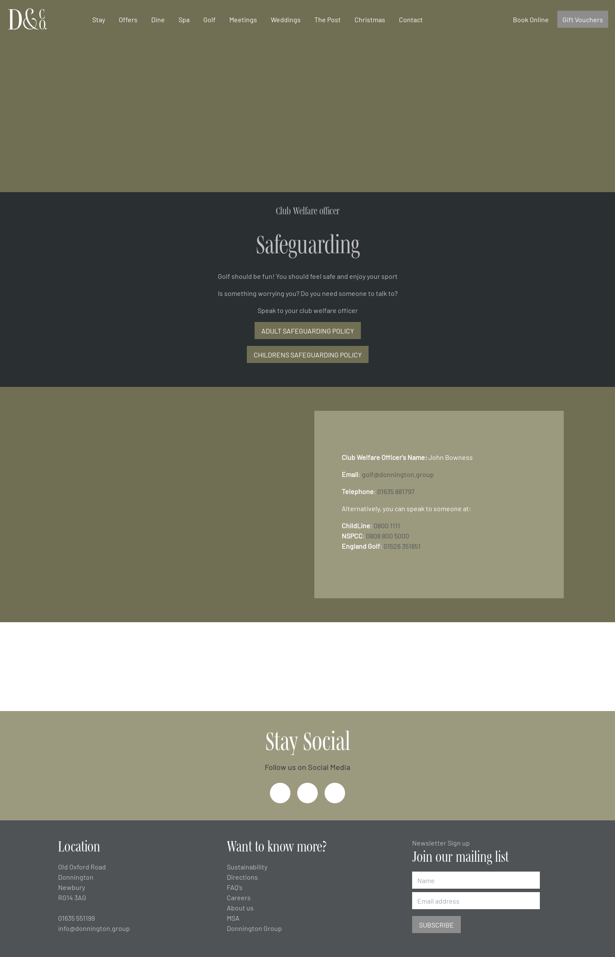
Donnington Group (254, 928)
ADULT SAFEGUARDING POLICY (307, 330)
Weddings (286, 19)
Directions (242, 876)
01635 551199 (76, 917)
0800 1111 (387, 525)
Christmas (369, 19)
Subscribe (436, 924)
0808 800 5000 (387, 535)
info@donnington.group (94, 928)
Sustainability (247, 866)
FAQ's (235, 887)
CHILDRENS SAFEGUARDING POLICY (308, 354)
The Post (327, 19)
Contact (411, 19)
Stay (98, 19)
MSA (233, 917)
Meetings (243, 19)
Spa (184, 19)
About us (240, 907)
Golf (209, 19)
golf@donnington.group (398, 474)
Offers (128, 19)
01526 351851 (402, 545)
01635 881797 (396, 491)
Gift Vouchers (582, 19)
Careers (239, 897)
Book (531, 19)
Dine (158, 19)
